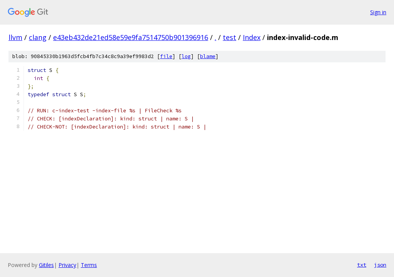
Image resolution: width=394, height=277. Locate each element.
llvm (15, 37)
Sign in (378, 12)
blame (207, 56)
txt (361, 264)
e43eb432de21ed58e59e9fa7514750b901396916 (130, 37)
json (380, 264)
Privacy (67, 265)
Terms (89, 265)
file (166, 56)
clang (38, 37)
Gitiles (46, 265)
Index (251, 37)
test (229, 37)
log (186, 56)
